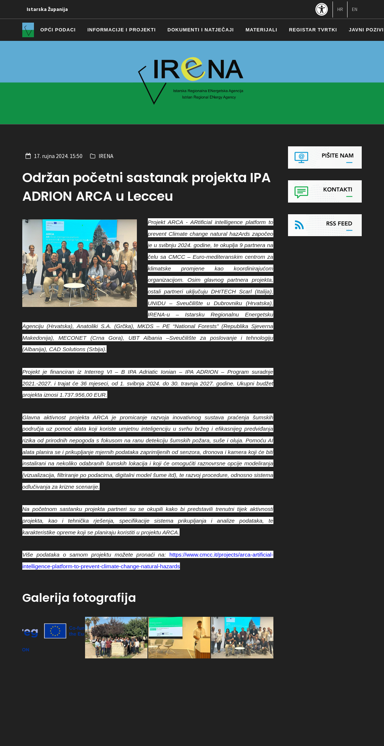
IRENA (106, 156)
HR (340, 9)
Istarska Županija (47, 9)
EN (354, 9)
